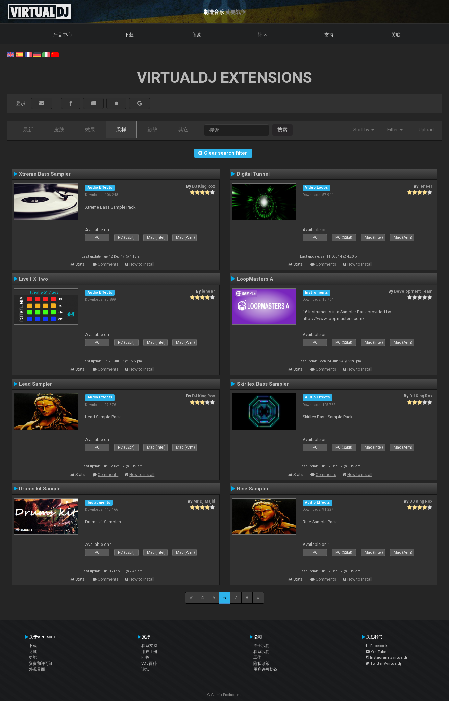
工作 (257, 657)
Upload (426, 130)
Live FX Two (33, 279)
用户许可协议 (265, 669)
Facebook (377, 645)
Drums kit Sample (40, 489)
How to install (141, 264)
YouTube (376, 651)
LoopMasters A (255, 279)
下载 (129, 35)
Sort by (363, 130)
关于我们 (261, 645)
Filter (395, 130)
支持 (329, 35)
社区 (262, 35)
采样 (121, 130)
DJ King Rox (203, 186)
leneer (425, 186)
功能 (33, 657)
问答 (145, 657)
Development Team (413, 291)
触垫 (152, 130)
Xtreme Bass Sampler (45, 174)
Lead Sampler (35, 384)
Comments (108, 264)
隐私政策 (261, 663)
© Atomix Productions (224, 695)
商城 (196, 35)
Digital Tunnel (253, 174)
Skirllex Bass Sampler (263, 384)
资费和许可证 (41, 663)
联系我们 (261, 651)
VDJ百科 (149, 663)
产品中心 (62, 35)
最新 (28, 130)
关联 (396, 35)
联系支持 (149, 645)
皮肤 (59, 130)
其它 (183, 130)
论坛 (145, 669)
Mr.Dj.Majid (204, 501)
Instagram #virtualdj (386, 657)
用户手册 (149, 651)
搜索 (282, 130)
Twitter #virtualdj (383, 663)
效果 (90, 130)
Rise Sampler (253, 489)
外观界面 (37, 669)
